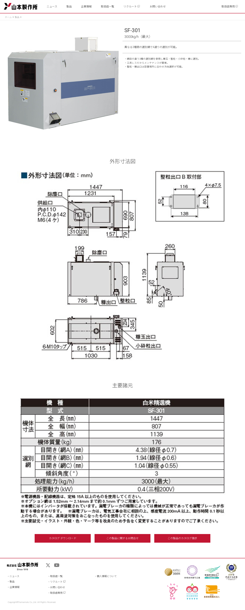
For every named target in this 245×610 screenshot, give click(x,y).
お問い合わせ (158, 6)
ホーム (8, 17)
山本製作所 (20, 6)
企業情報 (86, 6)
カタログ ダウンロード (62, 538)
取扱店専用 (229, 6)
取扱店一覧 (107, 6)
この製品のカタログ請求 (182, 538)
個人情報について (107, 576)
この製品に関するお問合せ (122, 538)
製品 (69, 6)
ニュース (52, 6)
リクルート (131, 6)
